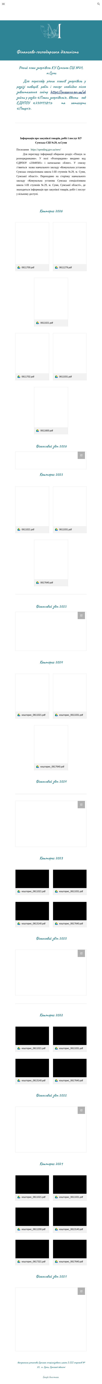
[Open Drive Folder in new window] (81, 953)
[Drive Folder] (51, 973)
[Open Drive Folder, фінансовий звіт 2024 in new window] (81, 804)
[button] (3, 4)
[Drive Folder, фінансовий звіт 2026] (51, 460)
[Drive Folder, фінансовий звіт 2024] (51, 824)
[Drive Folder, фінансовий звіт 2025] (51, 631)
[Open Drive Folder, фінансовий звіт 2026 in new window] (81, 455)
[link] (32, 246)
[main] (51, 51)
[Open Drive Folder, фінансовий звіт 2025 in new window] (81, 615)
